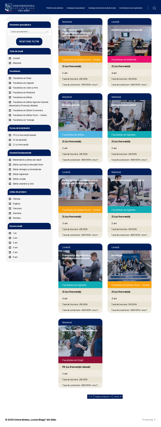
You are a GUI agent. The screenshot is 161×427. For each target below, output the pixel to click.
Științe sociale (19, 179)
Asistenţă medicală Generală (126, 29)
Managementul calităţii (123, 105)
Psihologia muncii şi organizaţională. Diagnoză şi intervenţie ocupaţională (77, 32)
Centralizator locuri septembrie (130, 7)
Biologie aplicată (71, 105)
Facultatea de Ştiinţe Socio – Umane (30, 115)
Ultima (117, 397)
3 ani (15, 242)
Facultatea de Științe (22, 97)
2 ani (15, 238)
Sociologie (117, 255)
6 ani (15, 257)
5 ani (15, 252)
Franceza (17, 208)
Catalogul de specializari (75, 7)
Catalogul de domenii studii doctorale (102, 7)
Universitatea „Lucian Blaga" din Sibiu (35, 419)
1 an (15, 233)
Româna (17, 218)
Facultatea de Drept (22, 78)
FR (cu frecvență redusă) (24, 135)
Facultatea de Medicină (24, 92)
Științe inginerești (20, 174)
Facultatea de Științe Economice (28, 110)
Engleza (16, 203)
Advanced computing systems (127, 180)
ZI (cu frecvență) (20, 144)
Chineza (16, 199)
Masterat (17, 63)
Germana (17, 213)
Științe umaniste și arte (23, 183)
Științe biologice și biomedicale (27, 169)
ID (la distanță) (20, 140)
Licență (16, 58)
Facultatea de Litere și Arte (25, 87)
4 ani (15, 247)
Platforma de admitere (55, 7)
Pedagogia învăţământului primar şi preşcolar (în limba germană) (80, 181)
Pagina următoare (103, 397)
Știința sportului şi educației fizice (28, 164)
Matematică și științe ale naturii (27, 159)
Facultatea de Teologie (23, 120)
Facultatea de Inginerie (23, 83)
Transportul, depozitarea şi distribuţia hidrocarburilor (76, 257)
